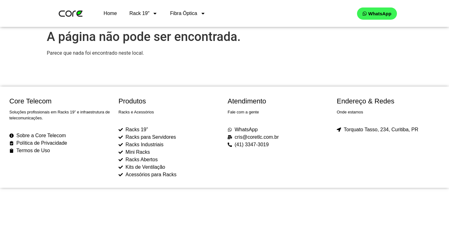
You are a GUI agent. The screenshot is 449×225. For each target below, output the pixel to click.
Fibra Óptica (187, 13)
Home (110, 13)
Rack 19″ (143, 13)
